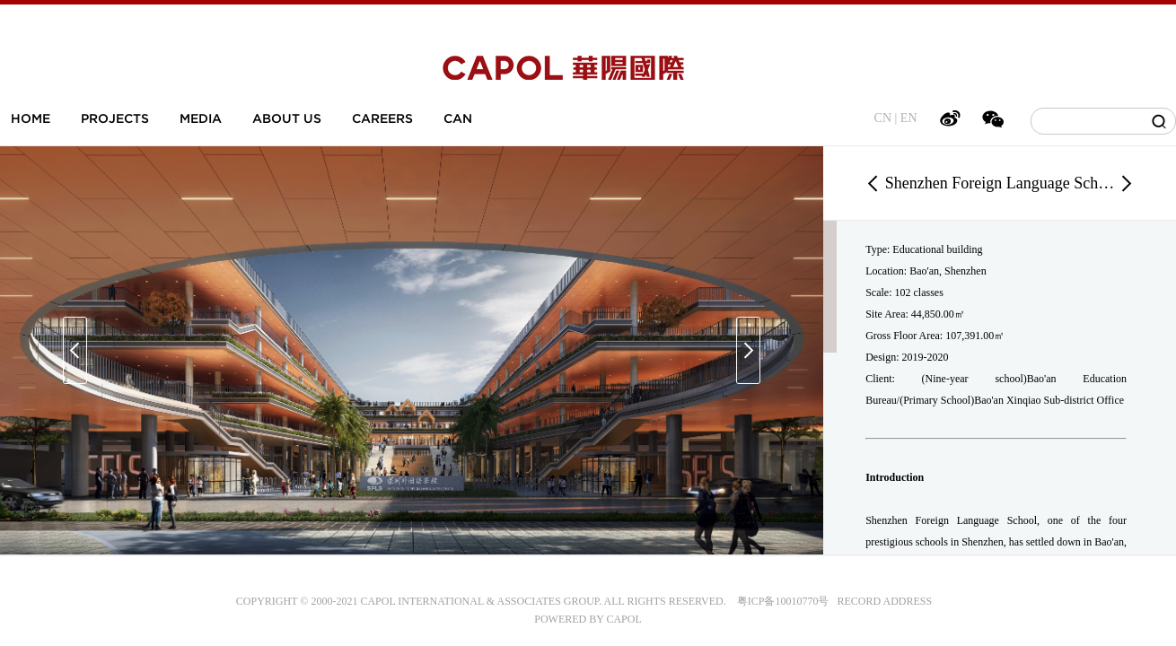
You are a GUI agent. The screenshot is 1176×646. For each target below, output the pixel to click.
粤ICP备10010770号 (783, 601)
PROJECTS (115, 118)
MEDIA (201, 118)
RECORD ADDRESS (880, 601)
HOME (30, 118)
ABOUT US (286, 118)
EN (908, 118)
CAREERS (382, 118)
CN (882, 118)
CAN (457, 118)
